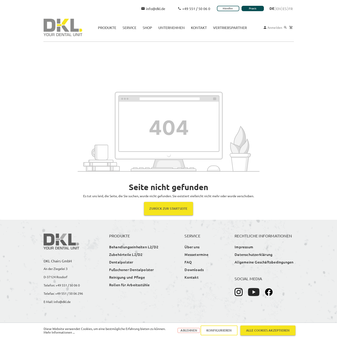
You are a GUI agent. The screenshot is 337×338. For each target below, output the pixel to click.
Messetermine (196, 254)
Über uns (191, 246)
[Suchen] (285, 27)
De (271, 8)
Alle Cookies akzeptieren (268, 330)
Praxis (252, 8)
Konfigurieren (219, 330)
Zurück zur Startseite (168, 208)
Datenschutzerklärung (253, 254)
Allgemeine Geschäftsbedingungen (264, 261)
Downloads (194, 269)
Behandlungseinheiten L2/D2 (133, 246)
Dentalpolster (121, 261)
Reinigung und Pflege (127, 277)
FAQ (188, 261)
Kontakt (191, 277)
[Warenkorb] (290, 27)
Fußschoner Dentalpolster (131, 269)
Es (285, 8)
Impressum (244, 246)
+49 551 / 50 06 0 (194, 8)
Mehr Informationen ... (59, 332)
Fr (290, 8)
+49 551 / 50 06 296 (69, 293)
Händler (228, 8)
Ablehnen (188, 330)
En (278, 8)
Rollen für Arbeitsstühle (129, 284)
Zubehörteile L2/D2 (126, 254)
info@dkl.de (153, 8)
